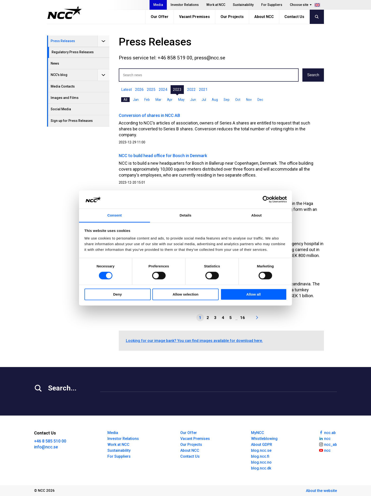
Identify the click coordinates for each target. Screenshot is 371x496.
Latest (126, 89)
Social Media (61, 109)
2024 (163, 89)
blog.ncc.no (261, 462)
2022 (191, 89)
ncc (325, 438)
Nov (249, 100)
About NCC (264, 16)
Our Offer (159, 16)
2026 (139, 89)
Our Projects (232, 16)
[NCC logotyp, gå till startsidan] (64, 12)
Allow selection (185, 294)
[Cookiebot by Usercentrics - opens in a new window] (266, 199)
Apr (169, 100)
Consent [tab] (114, 215)
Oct (237, 100)
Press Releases (63, 41)
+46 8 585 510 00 (50, 440)
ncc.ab (327, 432)
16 (242, 317)
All (125, 100)
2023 (177, 89)
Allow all (253, 294)
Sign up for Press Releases (72, 121)
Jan (136, 100)
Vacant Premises (194, 16)
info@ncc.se (46, 446)
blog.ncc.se (261, 450)
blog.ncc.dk (261, 468)
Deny (117, 294)
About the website (321, 490)
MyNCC (257, 432)
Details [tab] (185, 215)
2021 (203, 89)
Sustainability (243, 5)
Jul (204, 100)
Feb (147, 100)
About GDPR (261, 444)
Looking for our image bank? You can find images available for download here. (194, 340)
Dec (260, 100)
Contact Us (294, 16)
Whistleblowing (264, 438)
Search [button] (313, 75)
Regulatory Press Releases (73, 52)
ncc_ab (328, 444)
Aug (215, 100)
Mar (158, 100)
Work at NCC (215, 5)
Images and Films (65, 98)
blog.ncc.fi (260, 456)
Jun (193, 100)
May (181, 100)
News (55, 63)
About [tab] (256, 215)
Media (158, 5)
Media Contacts (63, 86)
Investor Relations (185, 5)
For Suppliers (271, 5)
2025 (151, 89)
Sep (227, 100)
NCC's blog (59, 75)
